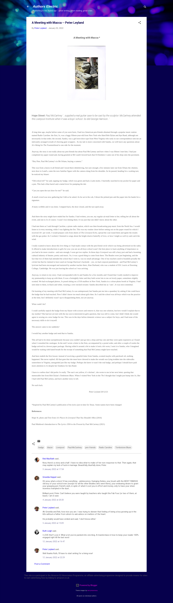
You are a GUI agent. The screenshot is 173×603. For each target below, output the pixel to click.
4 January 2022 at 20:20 (53, 500)
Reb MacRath (48, 458)
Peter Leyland (49, 507)
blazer (50, 447)
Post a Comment (42, 564)
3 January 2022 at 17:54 (53, 469)
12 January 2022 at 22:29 (54, 557)
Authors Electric (45, 6)
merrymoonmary (92, 590)
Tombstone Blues (123, 447)
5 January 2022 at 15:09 (53, 523)
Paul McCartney (75, 447)
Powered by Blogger (86, 585)
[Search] (145, 7)
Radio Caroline (105, 447)
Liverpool (60, 447)
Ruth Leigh (47, 531)
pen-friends (90, 447)
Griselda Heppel (49, 477)
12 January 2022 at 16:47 (54, 541)
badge (41, 447)
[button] (139, 23)
